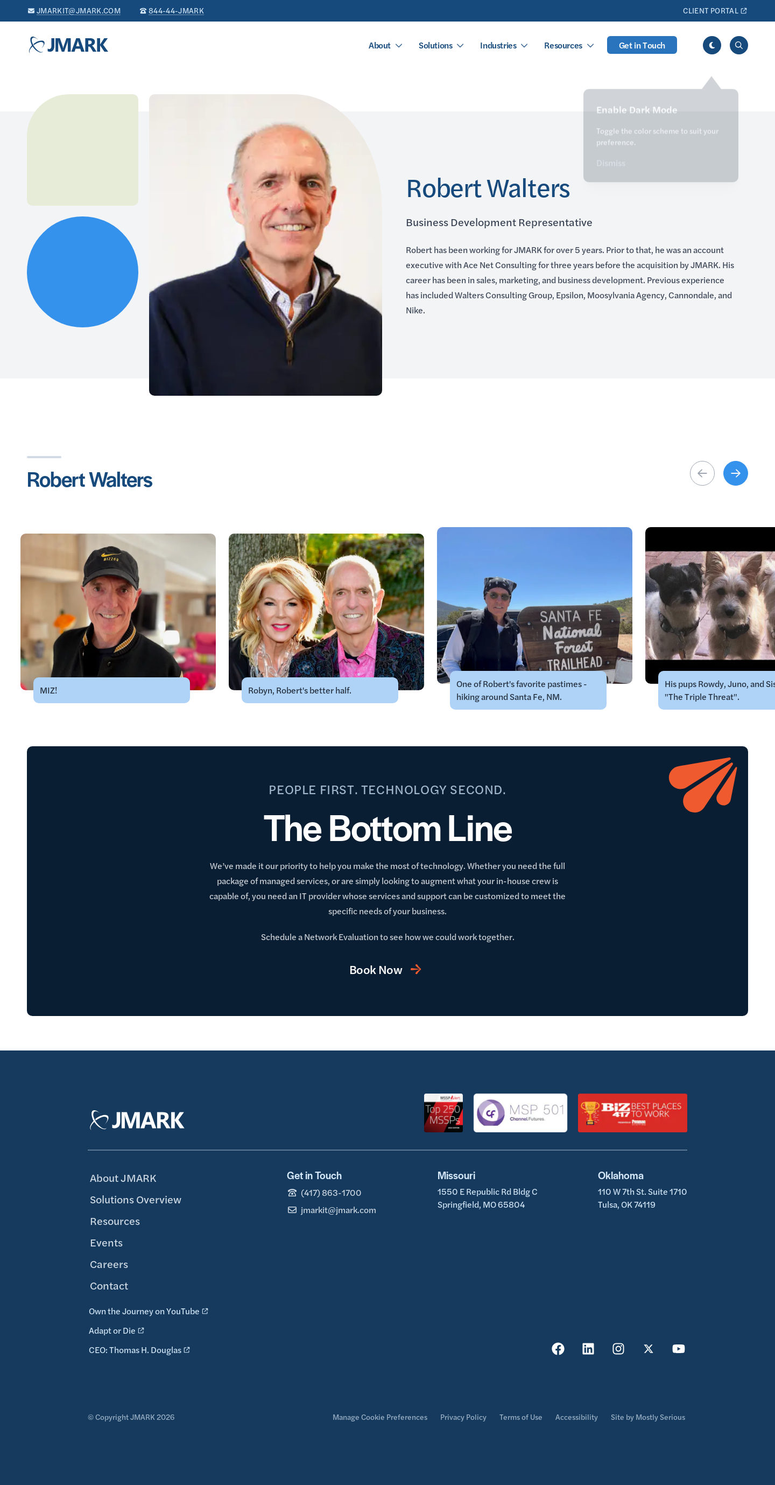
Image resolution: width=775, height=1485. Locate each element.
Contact (109, 1285)
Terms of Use (520, 1416)
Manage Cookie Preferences (380, 1416)
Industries (498, 45)
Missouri (456, 1175)
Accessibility (576, 1416)
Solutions (435, 45)
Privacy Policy (463, 1416)
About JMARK (123, 1177)
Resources (563, 45)
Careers (109, 1263)
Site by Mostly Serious (648, 1416)
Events (106, 1242)
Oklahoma (621, 1175)
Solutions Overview (135, 1199)
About (380, 45)
